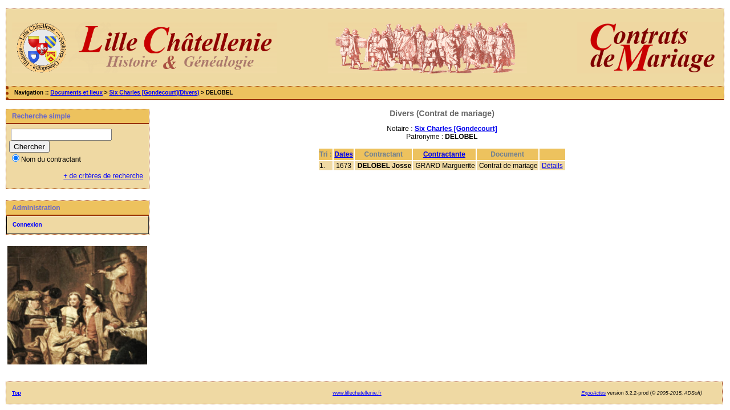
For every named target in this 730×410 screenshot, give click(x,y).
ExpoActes (593, 393)
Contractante (444, 154)
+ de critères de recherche (103, 176)
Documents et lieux (76, 92)
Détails (552, 166)
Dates (343, 154)
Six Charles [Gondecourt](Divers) (154, 92)
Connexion (27, 225)
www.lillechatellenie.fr (357, 393)
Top (16, 393)
